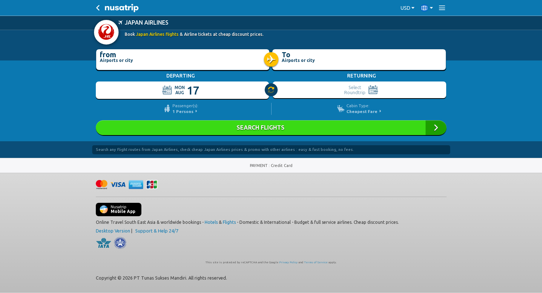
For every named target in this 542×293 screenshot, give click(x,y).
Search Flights (271, 127)
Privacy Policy (288, 262)
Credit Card (282, 165)
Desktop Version (113, 230)
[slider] (271, 90)
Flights (229, 222)
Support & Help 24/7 (156, 230)
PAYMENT (259, 165)
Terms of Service (316, 262)
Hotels (211, 222)
